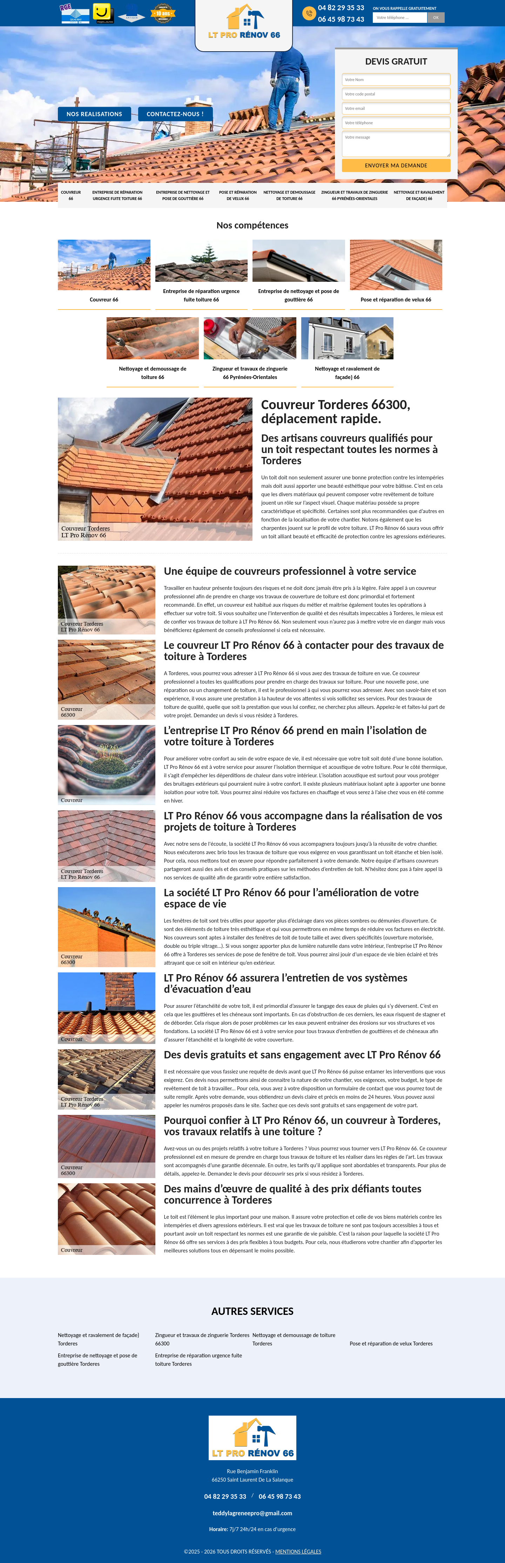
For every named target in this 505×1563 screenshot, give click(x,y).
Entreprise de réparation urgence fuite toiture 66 (117, 195)
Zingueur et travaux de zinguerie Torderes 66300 (202, 1339)
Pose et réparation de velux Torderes (391, 1343)
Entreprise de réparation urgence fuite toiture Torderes (198, 1359)
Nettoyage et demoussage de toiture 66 (289, 195)
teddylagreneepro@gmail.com (252, 1513)
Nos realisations (94, 114)
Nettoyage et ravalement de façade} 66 (419, 195)
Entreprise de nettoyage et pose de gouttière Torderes (97, 1359)
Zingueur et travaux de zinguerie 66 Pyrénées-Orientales (354, 195)
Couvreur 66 (71, 195)
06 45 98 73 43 (341, 19)
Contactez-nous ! (175, 114)
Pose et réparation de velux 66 (238, 195)
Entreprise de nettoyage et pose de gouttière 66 (183, 195)
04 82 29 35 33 (341, 7)
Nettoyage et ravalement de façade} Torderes (98, 1339)
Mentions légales (298, 1551)
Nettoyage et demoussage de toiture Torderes (294, 1339)
